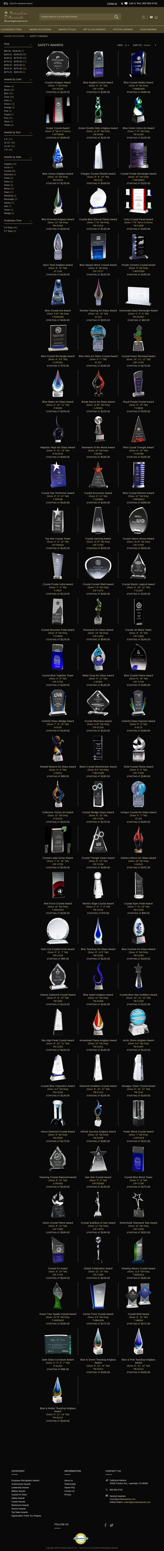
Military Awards (18, 1491)
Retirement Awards (20, 1505)
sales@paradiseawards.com (123, 1499)
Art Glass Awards (94, 29)
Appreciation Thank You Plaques (26, 1516)
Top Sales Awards (19, 1512)
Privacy (67, 1494)
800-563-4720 (116, 1490)
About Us (68, 1480)
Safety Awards (18, 1498)
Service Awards (18, 1509)
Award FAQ (69, 1487)
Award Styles (67, 29)
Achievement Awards (21, 1484)
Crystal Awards (123, 29)
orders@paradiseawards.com (137, 1502)
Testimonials (70, 1484)
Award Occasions (40, 29)
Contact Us (69, 1491)
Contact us (112, 3)
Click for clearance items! (21, 3)
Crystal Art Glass (19, 1494)
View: (120, 45)
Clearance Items (11, 29)
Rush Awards (148, 29)
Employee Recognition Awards (25, 1480)
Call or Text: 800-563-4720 (143, 3)
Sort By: (137, 45)
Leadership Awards (20, 1487)
